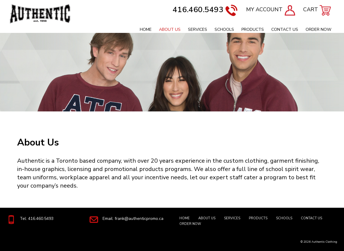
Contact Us (284, 29)
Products (252, 29)
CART (317, 9)
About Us (170, 29)
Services (197, 29)
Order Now (318, 29)
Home (146, 29)
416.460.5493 (205, 9)
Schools (224, 29)
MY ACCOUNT (271, 9)
